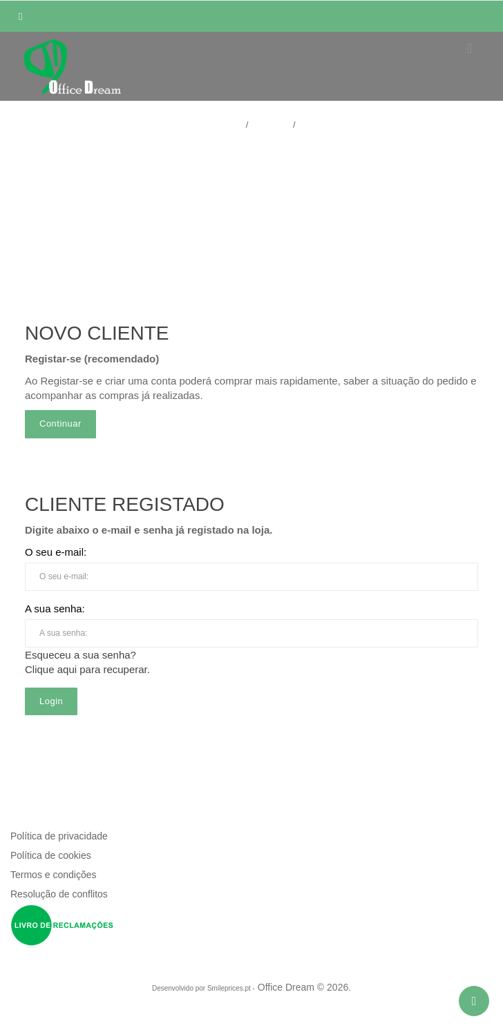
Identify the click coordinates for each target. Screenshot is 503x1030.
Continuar (60, 423)
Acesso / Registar (251, 158)
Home (227, 124)
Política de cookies (50, 855)
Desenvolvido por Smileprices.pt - (203, 988)
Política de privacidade (59, 836)
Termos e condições (53, 874)
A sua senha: (55, 608)
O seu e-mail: (55, 552)
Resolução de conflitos (59, 894)
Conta (273, 124)
